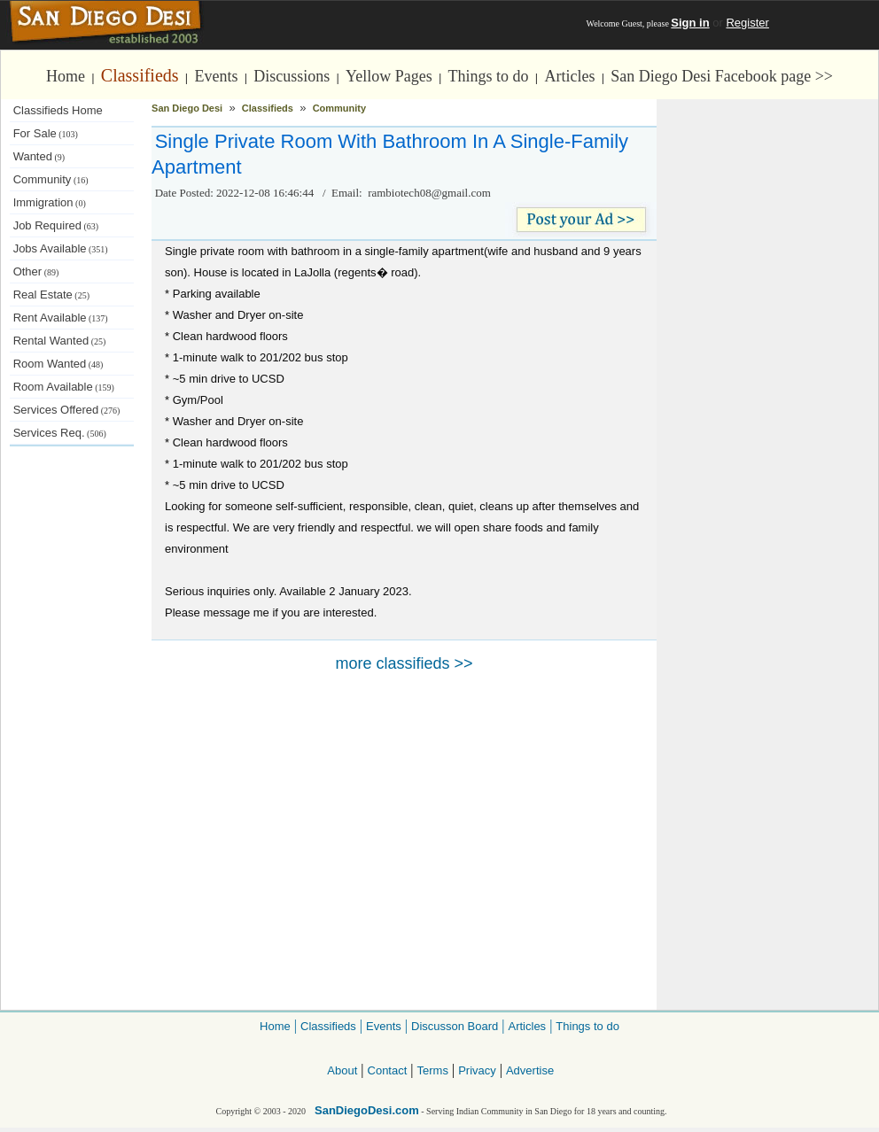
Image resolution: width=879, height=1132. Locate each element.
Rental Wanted (59, 340)
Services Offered (67, 409)
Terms (432, 1070)
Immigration (49, 202)
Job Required (56, 225)
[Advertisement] (72, 744)
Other (36, 271)
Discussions (291, 76)
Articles (569, 76)
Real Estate (51, 294)
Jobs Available (60, 248)
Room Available (63, 386)
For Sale (45, 133)
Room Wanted (58, 363)
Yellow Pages (389, 76)
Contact (388, 1070)
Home (65, 76)
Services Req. (59, 432)
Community (51, 179)
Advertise (530, 1070)
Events (215, 76)
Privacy (477, 1070)
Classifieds (140, 75)
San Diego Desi (187, 108)
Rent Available (60, 317)
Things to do (488, 76)
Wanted (39, 156)
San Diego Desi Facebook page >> (722, 76)
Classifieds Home (58, 110)
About (342, 1070)
